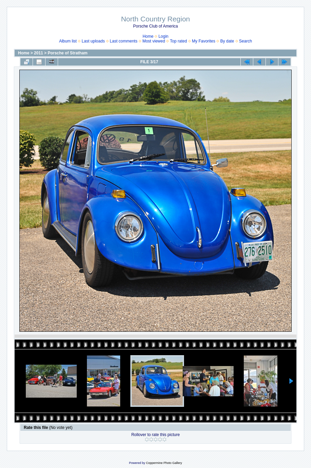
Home (148, 36)
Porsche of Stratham (67, 53)
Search (245, 41)
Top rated (178, 41)
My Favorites (203, 41)
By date (227, 41)
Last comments (123, 41)
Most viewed (153, 41)
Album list (68, 41)
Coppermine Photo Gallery (164, 463)
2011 (38, 53)
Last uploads (93, 41)
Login (163, 36)
